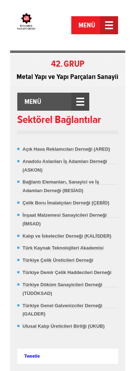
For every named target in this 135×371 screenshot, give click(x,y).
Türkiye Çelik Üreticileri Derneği (58, 260)
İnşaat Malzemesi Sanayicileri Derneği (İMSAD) (65, 219)
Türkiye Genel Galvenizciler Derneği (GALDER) (63, 310)
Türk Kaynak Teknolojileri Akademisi (63, 248)
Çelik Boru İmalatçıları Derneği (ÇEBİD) (66, 203)
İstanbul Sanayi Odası (43, 26)
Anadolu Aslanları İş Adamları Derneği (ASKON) (65, 166)
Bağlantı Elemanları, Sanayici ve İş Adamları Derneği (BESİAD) (61, 186)
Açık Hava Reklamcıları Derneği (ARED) (66, 149)
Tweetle (32, 356)
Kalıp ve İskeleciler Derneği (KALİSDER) (67, 236)
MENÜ (86, 25)
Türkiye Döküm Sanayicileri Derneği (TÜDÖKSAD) (63, 289)
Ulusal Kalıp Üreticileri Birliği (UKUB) (64, 326)
